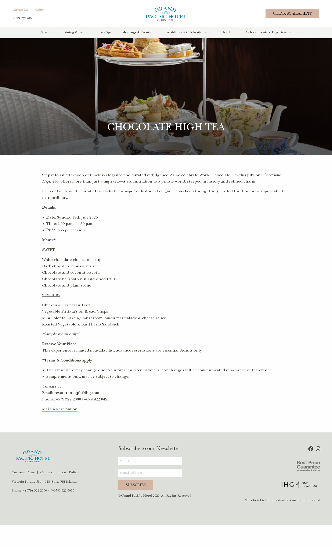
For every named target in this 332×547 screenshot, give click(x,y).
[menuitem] (52, 32)
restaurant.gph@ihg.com (76, 392)
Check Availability (292, 13)
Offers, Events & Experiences (268, 32)
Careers (46, 471)
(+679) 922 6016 (62, 490)
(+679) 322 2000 (35, 490)
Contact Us (20, 10)
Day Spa (105, 32)
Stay (44, 32)
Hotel (225, 32)
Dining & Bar (73, 32)
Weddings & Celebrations (186, 32)
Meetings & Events (136, 32)
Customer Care (23, 471)
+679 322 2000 (23, 18)
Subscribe (136, 484)
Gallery (39, 10)
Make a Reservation (59, 408)
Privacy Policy (67, 471)
